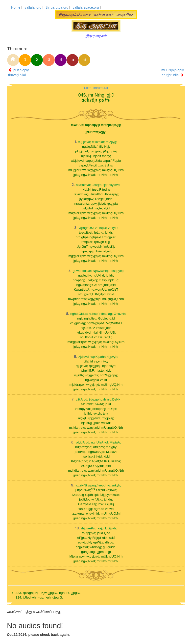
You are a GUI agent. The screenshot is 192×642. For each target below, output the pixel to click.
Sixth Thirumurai (96, 88)
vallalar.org (33, 7)
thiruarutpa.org (57, 7)
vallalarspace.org (86, 7)
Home (15, 7)
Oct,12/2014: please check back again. (38, 635)
